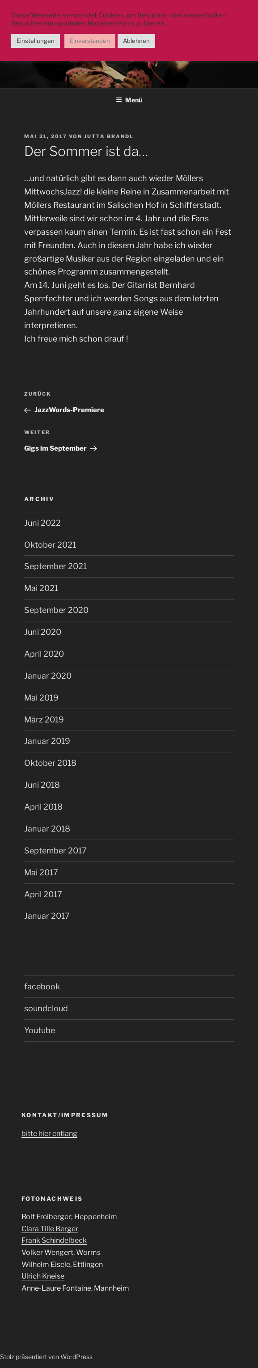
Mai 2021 (41, 588)
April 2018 (43, 806)
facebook (42, 986)
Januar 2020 (48, 675)
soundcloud (46, 1008)
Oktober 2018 (50, 763)
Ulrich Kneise (42, 1276)
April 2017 (43, 894)
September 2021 (55, 566)
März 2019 (44, 719)
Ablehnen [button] (136, 40)
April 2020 (44, 654)
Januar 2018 (47, 828)
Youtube (39, 1030)
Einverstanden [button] (90, 40)
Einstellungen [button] (36, 40)
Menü (129, 100)
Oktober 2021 (50, 544)
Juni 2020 (42, 632)
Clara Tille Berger (49, 1228)
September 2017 (55, 850)
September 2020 (56, 610)
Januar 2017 (47, 915)
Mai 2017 (41, 872)
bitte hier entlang (49, 1133)
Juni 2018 (42, 785)
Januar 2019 (47, 741)
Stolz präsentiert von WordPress (46, 1356)
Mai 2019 (41, 697)
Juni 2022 (42, 523)
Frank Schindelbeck (54, 1240)
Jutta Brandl (109, 136)
